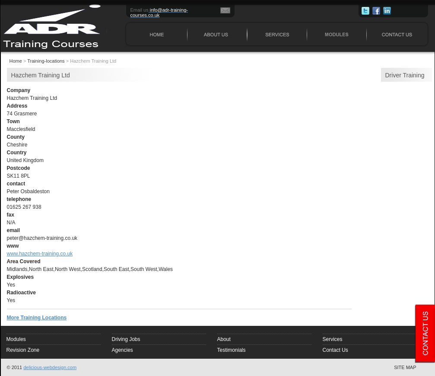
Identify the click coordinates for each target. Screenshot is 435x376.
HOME (129, 2)
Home (16, 61)
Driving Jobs (126, 339)
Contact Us (335, 350)
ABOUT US (196, 2)
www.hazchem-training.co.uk (40, 254)
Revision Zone (23, 350)
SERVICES (255, 2)
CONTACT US (377, 2)
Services (333, 339)
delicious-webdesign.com (49, 367)
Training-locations (45, 61)
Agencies (122, 350)
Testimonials (231, 350)
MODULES (315, 2)
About (224, 339)
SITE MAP (405, 367)
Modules (16, 339)
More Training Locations (37, 318)
